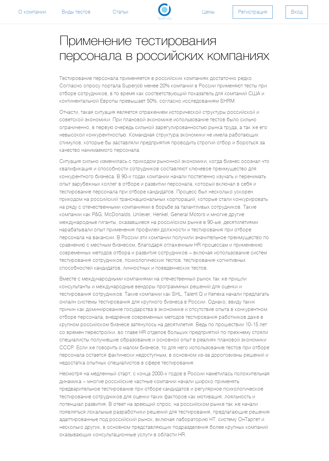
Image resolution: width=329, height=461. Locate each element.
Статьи (120, 12)
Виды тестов (76, 12)
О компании (32, 12)
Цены (208, 12)
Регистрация (252, 12)
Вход (297, 12)
